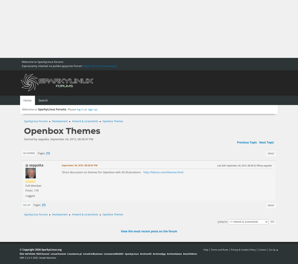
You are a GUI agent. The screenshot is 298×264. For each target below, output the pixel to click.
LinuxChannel (58, 253)
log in (80, 109)
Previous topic (247, 142)
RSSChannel (42, 253)
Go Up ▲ (273, 249)
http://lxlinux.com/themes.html (163, 172)
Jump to (222, 221)
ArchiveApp (159, 253)
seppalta (36, 165)
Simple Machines (47, 258)
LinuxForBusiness (92, 253)
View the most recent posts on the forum (149, 231)
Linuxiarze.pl (74, 253)
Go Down (29, 153)
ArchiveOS (145, 253)
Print (271, 153)
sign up (92, 109)
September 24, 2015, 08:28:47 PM (79, 165)
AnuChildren (190, 253)
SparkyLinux (132, 253)
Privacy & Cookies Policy (243, 249)
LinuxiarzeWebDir (114, 253)
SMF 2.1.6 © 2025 (29, 258)
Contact (262, 249)
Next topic (266, 142)
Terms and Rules (219, 249)
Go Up (26, 205)
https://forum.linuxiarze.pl (99, 66)
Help (205, 249)
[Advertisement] (124, 29)
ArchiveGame (174, 253)
